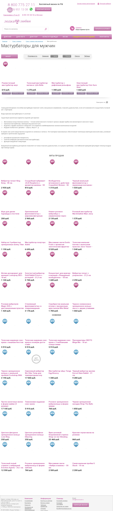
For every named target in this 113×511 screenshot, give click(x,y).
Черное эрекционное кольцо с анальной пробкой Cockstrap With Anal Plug (11, 373)
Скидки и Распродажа (84, 37)
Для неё (7, 37)
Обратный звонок (43, 9)
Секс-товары (16, 41)
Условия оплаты (61, 501)
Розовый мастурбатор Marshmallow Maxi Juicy (82, 213)
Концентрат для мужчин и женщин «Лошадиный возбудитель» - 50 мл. (59, 275)
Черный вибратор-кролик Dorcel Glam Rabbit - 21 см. (83, 373)
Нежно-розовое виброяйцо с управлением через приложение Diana (57, 214)
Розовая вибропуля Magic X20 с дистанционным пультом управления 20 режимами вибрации (12, 306)
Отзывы (43, 508)
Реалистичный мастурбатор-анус (10, 84)
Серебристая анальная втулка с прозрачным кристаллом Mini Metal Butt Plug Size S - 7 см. (59, 306)
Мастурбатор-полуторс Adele (35, 243)
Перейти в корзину (102, 29)
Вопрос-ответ (45, 503)
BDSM (65, 37)
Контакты (104, 37)
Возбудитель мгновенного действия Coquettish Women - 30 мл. (59, 183)
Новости (27, 505)
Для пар (34, 37)
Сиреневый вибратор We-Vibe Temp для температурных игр (34, 373)
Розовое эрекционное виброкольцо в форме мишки (58, 404)
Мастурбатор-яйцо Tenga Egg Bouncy (60, 372)
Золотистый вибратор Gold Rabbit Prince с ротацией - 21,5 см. (35, 275)
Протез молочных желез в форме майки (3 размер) (12, 404)
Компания (29, 498)
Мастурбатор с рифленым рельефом (61, 84)
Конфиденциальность (63, 508)
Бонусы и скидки (46, 501)
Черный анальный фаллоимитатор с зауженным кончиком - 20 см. (82, 183)
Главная (4, 41)
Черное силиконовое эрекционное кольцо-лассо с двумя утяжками (83, 306)
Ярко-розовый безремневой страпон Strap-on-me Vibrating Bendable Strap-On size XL (59, 435)
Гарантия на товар (62, 506)
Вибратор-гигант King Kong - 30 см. (10, 182)
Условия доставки (59, 503)
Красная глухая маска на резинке (83, 434)
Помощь (59, 498)
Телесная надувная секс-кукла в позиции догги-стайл (36, 342)
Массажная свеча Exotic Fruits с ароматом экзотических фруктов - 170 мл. (59, 244)
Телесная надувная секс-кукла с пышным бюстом (12, 341)
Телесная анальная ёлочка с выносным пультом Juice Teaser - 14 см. (82, 244)
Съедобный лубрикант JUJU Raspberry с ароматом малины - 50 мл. (35, 183)
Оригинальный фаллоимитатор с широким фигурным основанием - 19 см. (34, 214)
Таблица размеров (44, 505)
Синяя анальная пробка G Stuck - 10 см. (83, 464)
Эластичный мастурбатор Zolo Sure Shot (87, 85)
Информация (46, 498)
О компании (29, 501)
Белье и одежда (50, 37)
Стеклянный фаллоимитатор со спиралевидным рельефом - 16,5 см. (34, 306)
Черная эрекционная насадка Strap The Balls (82, 403)
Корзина (78, 27)
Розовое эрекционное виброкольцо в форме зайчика (35, 465)
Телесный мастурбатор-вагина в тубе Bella (37, 84)
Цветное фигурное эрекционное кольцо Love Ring (10, 435)
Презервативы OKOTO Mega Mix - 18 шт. (82, 341)
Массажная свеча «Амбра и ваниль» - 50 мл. (58, 465)
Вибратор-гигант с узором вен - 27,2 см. (81, 274)
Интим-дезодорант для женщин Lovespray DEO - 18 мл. (12, 275)
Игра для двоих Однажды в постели (10, 213)
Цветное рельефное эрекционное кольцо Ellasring (34, 435)
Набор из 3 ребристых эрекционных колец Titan (12, 243)
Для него (20, 37)
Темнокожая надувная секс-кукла (35, 403)
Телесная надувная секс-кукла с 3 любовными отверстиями (60, 342)
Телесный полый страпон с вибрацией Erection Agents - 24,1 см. (12, 465)
